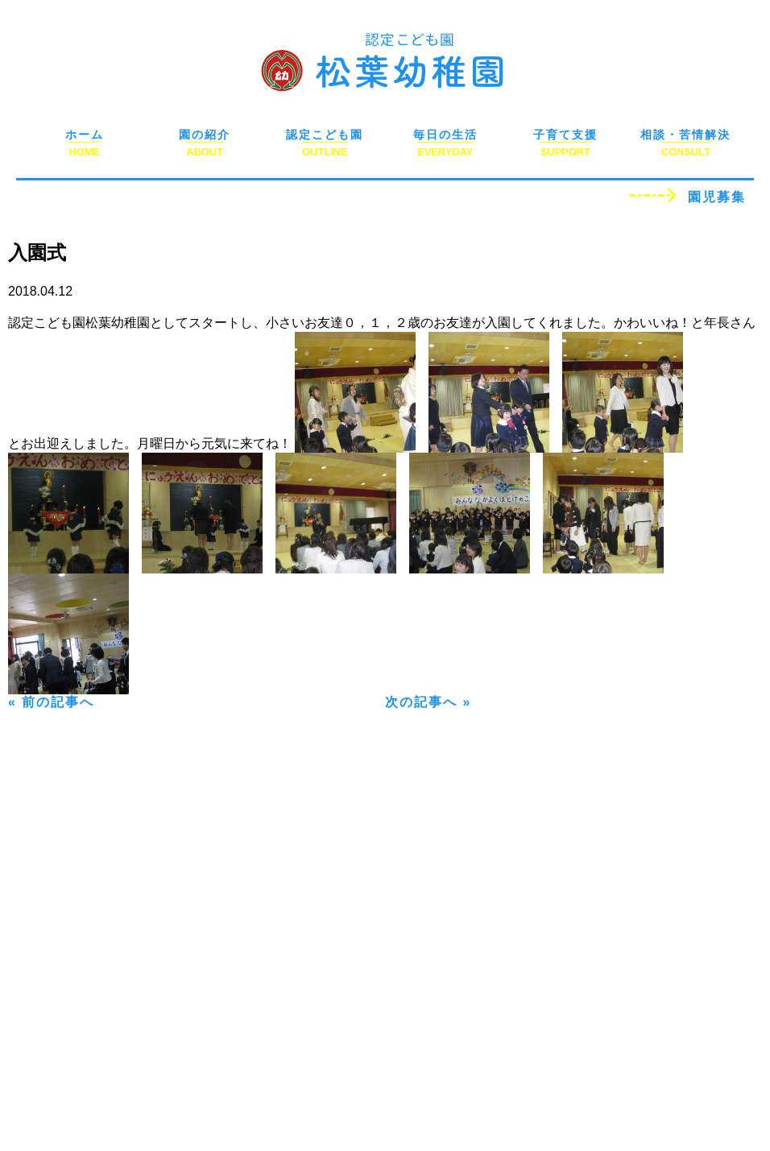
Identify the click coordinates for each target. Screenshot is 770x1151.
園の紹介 (204, 134)
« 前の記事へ (51, 702)
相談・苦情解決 (685, 134)
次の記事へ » (428, 702)
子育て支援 (565, 134)
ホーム (84, 134)
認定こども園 (324, 134)
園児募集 (717, 197)
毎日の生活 (445, 134)
